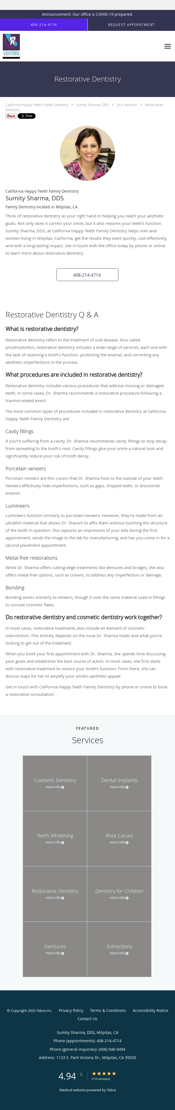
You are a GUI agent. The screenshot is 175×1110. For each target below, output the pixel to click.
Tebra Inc (43, 1010)
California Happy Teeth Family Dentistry (37, 104)
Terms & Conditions (108, 1010)
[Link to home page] (12, 46)
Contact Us (87, 1018)
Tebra (111, 1089)
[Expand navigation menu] (167, 46)
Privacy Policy (71, 1010)
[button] (87, 274)
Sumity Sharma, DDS (92, 104)
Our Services (127, 104)
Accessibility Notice (150, 1010)
